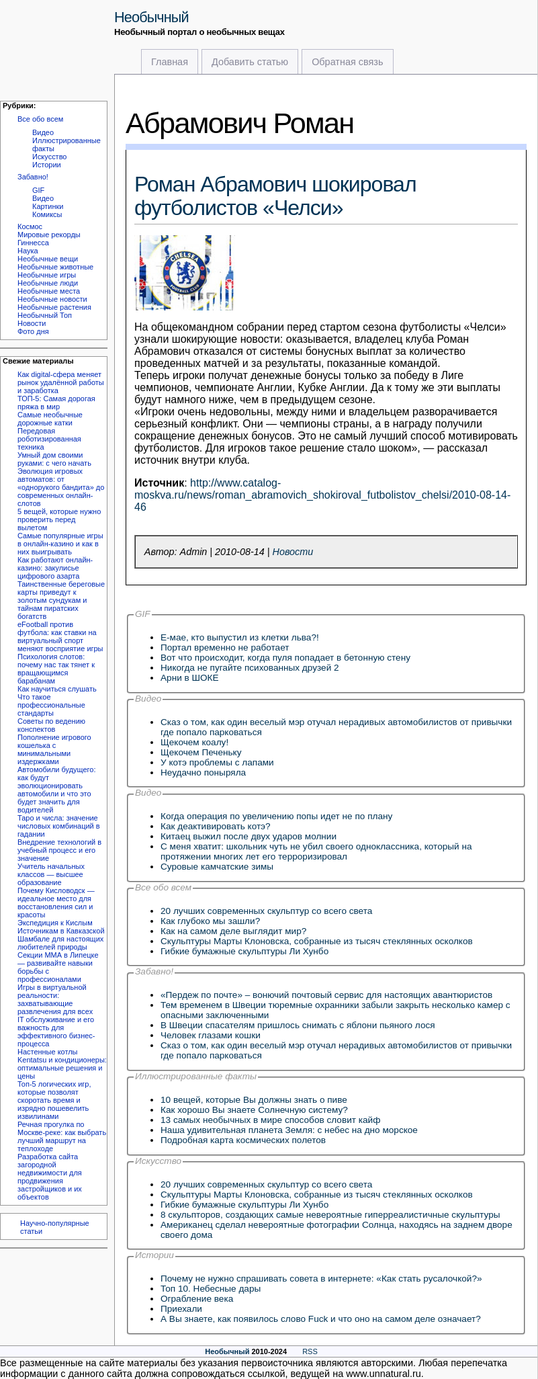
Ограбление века (197, 1299)
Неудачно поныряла (203, 772)
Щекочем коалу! (194, 742)
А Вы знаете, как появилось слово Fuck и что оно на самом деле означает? (321, 1319)
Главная (169, 61)
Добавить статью (250, 61)
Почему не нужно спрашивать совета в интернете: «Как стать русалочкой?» (321, 1278)
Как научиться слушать (57, 689)
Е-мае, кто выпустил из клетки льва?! (240, 637)
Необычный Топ (44, 315)
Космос (29, 226)
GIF (38, 190)
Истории (46, 165)
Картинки (47, 206)
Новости (31, 323)
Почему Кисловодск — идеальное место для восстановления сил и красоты (56, 902)
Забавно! (32, 177)
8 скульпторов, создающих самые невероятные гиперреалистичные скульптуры (330, 1215)
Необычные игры (46, 275)
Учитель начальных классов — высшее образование (51, 874)
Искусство (49, 157)
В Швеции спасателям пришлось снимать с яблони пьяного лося (298, 1025)
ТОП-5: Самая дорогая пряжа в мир (56, 402)
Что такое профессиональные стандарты (51, 705)
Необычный (151, 17)
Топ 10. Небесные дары (211, 1289)
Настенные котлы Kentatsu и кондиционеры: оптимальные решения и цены (62, 1064)
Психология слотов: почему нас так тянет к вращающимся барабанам (56, 669)
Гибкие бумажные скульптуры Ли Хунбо (244, 951)
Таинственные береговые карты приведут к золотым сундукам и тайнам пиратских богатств (61, 600)
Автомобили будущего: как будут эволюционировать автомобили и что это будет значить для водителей (56, 789)
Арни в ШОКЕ (190, 678)
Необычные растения (54, 307)
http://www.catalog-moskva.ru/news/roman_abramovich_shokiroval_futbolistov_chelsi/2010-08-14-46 (322, 495)
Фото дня (33, 331)
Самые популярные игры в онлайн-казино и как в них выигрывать (60, 544)
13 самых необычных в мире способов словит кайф (270, 1120)
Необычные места (48, 291)
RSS (310, 1351)
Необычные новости (52, 299)
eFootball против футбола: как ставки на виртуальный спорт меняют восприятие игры (60, 636)
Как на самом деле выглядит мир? (233, 931)
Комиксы (47, 214)
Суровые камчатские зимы (217, 867)
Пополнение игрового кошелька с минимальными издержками (54, 749)
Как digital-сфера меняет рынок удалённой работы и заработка (60, 382)
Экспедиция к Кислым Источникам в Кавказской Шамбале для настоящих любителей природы (61, 935)
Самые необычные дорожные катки (50, 419)
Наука (27, 251)
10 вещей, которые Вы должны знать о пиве (254, 1100)
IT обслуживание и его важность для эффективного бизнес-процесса (56, 1031)
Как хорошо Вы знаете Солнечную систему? (254, 1110)
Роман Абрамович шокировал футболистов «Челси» (275, 196)
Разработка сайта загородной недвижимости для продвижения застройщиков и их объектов (49, 1177)
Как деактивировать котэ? (216, 826)
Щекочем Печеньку (201, 752)
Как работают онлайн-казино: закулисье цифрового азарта (55, 568)
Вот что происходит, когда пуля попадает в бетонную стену (285, 658)
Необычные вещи (47, 259)
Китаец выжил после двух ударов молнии (249, 836)
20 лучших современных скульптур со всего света (266, 911)
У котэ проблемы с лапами (217, 762)
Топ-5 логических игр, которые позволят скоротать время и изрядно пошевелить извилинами (54, 1100)
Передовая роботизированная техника (49, 439)
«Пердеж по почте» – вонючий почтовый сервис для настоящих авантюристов (326, 995)
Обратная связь (347, 61)
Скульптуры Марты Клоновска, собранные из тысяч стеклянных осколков (317, 941)
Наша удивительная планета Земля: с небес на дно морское (289, 1130)
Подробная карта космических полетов (243, 1140)
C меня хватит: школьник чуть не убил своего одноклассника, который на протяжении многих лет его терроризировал (316, 851)
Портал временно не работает (225, 647)
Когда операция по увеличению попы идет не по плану (276, 816)
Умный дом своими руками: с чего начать (54, 459)
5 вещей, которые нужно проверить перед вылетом (59, 519)
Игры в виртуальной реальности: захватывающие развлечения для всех (55, 999)
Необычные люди (47, 283)
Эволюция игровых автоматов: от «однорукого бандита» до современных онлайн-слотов (60, 487)
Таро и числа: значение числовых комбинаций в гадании (58, 826)
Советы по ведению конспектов (51, 725)
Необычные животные (55, 267)
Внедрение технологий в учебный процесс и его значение (59, 850)
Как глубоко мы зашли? (210, 921)
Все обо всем (40, 119)
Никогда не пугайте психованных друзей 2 (250, 668)
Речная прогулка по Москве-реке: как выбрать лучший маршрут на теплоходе (61, 1136)
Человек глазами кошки (211, 1035)
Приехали (181, 1309)
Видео (43, 132)
